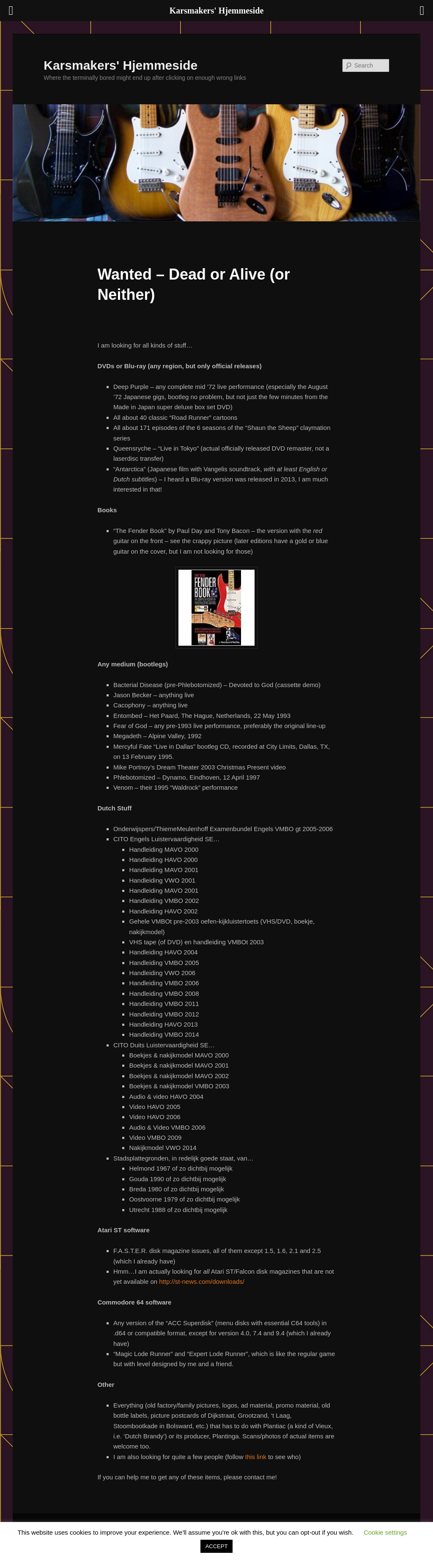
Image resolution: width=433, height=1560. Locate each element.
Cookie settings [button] (385, 1532)
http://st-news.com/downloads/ (201, 1281)
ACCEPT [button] (217, 1546)
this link (255, 1456)
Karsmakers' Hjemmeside (120, 65)
